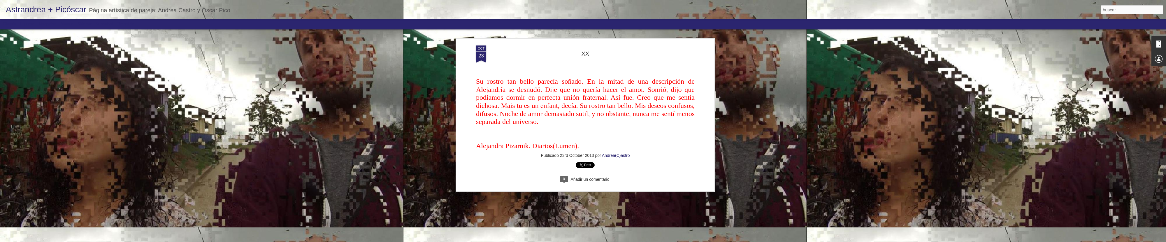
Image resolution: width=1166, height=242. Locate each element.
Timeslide (125, 24)
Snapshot (104, 24)
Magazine (48, 24)
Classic (9, 24)
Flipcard (27, 24)
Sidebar (85, 24)
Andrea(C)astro (616, 155)
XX (585, 53)
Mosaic (66, 24)
